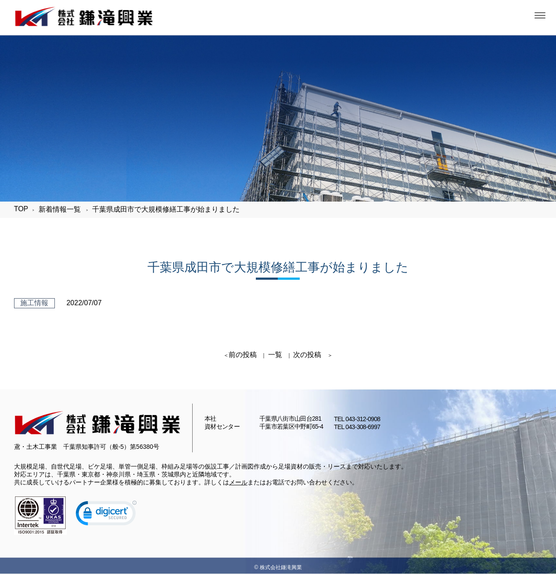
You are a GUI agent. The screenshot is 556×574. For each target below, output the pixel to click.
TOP (21, 209)
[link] (106, 515)
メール (238, 482)
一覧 (275, 354)
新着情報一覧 (60, 209)
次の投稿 (307, 354)
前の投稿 (243, 354)
